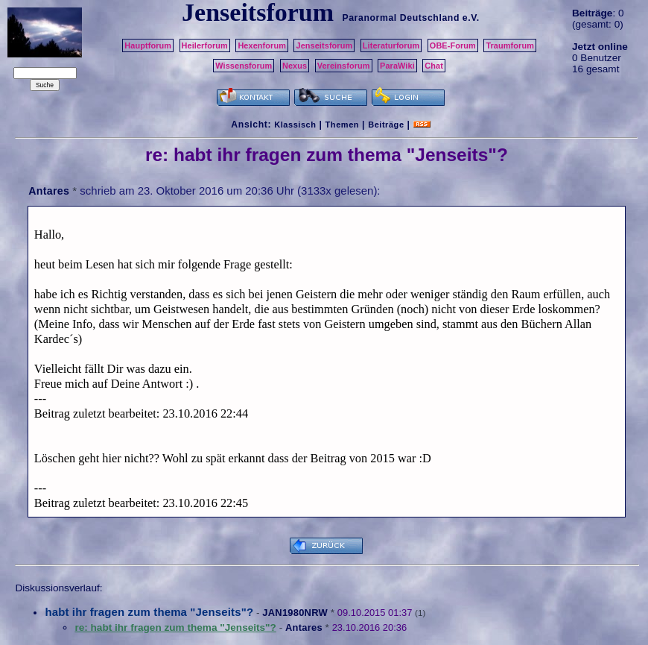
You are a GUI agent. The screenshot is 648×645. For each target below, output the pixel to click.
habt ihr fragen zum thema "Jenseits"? (149, 611)
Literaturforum (391, 45)
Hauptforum (147, 45)
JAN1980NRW (295, 612)
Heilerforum (205, 45)
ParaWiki (397, 65)
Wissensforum (243, 65)
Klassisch (295, 124)
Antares (48, 191)
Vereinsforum (343, 65)
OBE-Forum (453, 45)
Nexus (294, 65)
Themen (342, 124)
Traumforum (510, 45)
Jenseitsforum (324, 45)
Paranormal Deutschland (401, 18)
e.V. (471, 18)
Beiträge (386, 124)
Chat (434, 65)
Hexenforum (262, 45)
